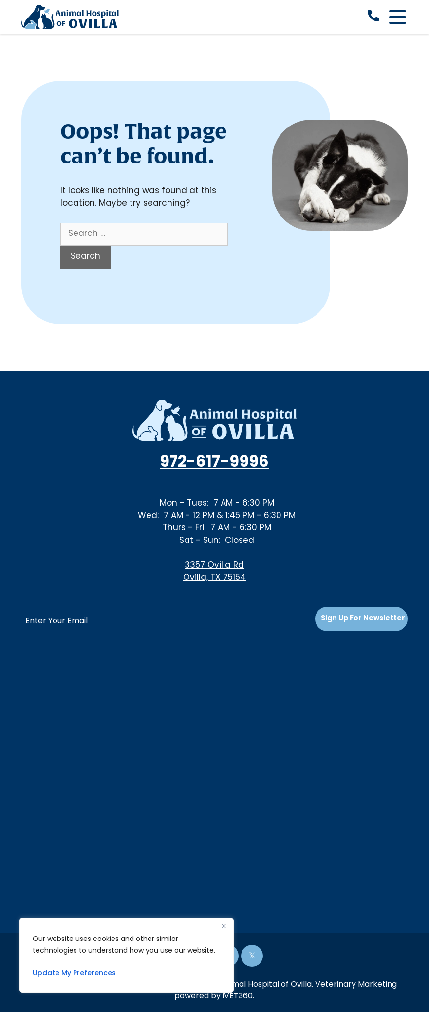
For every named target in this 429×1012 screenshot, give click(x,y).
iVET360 (238, 996)
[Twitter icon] (252, 956)
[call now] (373, 17)
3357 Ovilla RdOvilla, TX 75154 (214, 572)
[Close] (223, 926)
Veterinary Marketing (356, 984)
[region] (126, 955)
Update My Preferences (74, 973)
